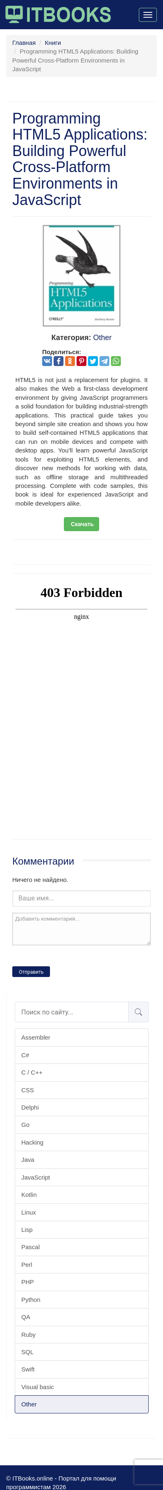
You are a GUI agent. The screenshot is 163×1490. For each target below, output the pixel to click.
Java (27, 1159)
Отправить (31, 972)
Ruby (28, 1334)
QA (25, 1316)
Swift (28, 1369)
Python (31, 1299)
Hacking (32, 1142)
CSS (27, 1090)
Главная (24, 42)
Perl (26, 1264)
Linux (28, 1212)
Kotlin (29, 1194)
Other (29, 1404)
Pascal (30, 1246)
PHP (27, 1281)
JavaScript (35, 1177)
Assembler (35, 1037)
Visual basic (37, 1386)
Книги (53, 42)
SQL (27, 1351)
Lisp (27, 1229)
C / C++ (32, 1072)
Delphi (30, 1107)
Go (25, 1124)
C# (25, 1055)
